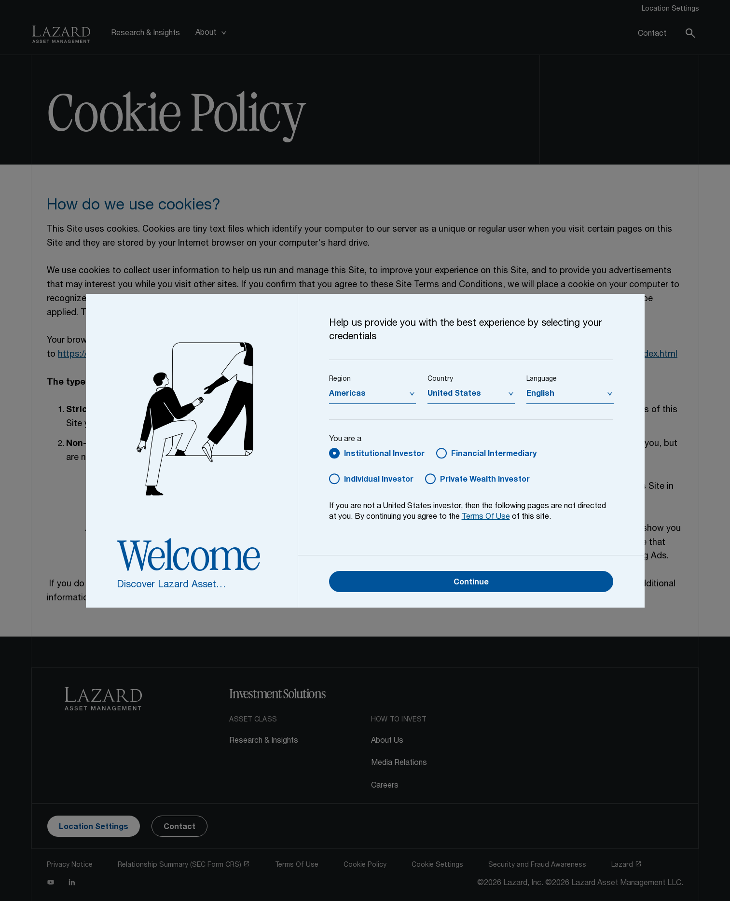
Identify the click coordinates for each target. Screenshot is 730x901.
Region (340, 379)
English (540, 394)
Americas (347, 394)
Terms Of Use (486, 517)
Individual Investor (378, 480)
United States (454, 394)
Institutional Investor (384, 454)
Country (440, 379)
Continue (471, 583)
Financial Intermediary (494, 454)
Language (541, 379)
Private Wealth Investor (485, 480)
